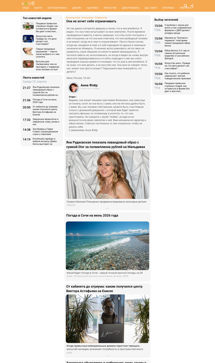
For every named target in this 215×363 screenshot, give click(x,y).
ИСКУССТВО (110, 8)
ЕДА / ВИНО (151, 8)
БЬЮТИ (38, 8)
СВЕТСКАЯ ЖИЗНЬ (57, 8)
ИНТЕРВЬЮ (168, 8)
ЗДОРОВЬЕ (92, 8)
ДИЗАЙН (76, 8)
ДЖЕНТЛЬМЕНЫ (130, 8)
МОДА (25, 8)
